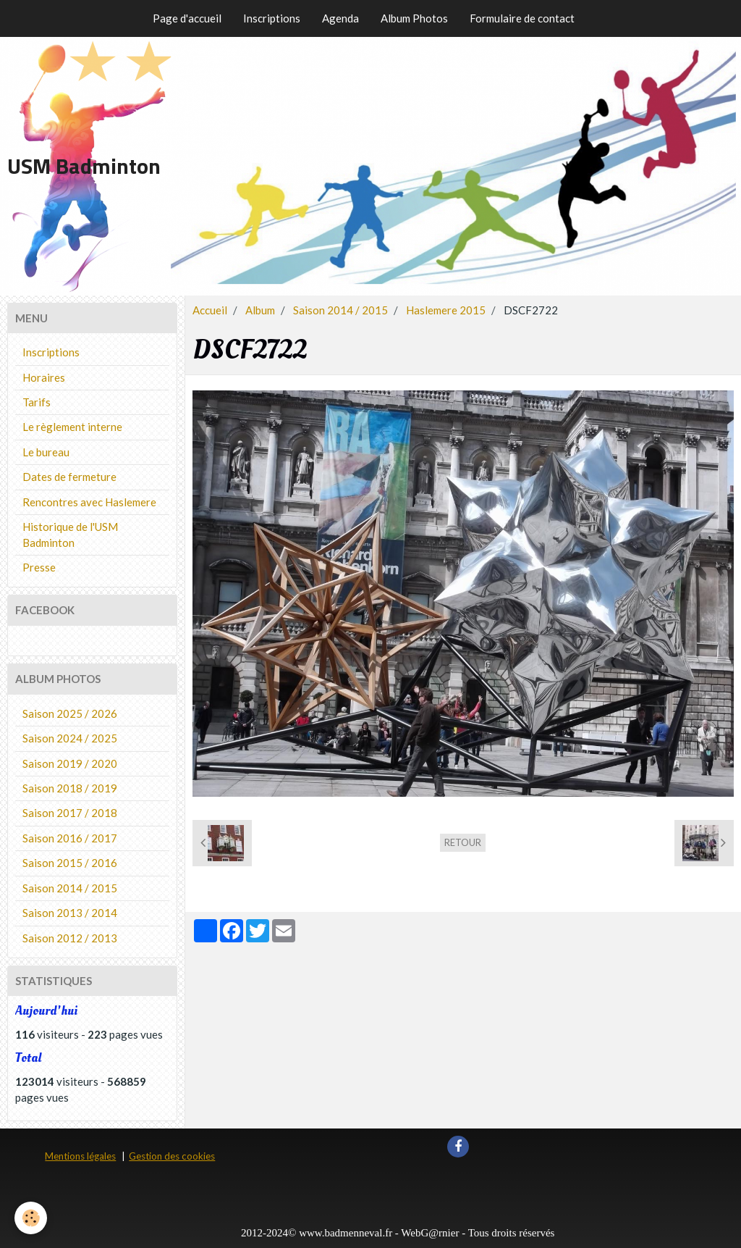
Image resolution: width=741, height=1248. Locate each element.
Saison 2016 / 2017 (69, 838)
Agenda (340, 18)
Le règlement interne (72, 426)
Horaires (43, 377)
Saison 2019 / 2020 (69, 763)
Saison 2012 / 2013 (69, 938)
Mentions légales (80, 1156)
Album (260, 310)
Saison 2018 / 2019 (69, 788)
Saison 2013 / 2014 (69, 912)
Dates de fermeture (69, 476)
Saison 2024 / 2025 (69, 738)
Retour (462, 842)
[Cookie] (30, 1218)
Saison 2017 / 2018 (69, 812)
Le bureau (45, 451)
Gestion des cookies (172, 1156)
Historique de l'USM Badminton (70, 534)
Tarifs (36, 402)
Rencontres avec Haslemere (89, 501)
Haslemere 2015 (446, 310)
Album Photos (414, 18)
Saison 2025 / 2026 (69, 713)
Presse (39, 567)
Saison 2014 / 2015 (340, 310)
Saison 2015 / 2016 (69, 862)
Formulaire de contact (522, 18)
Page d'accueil (187, 18)
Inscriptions (271, 18)
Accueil (209, 310)
